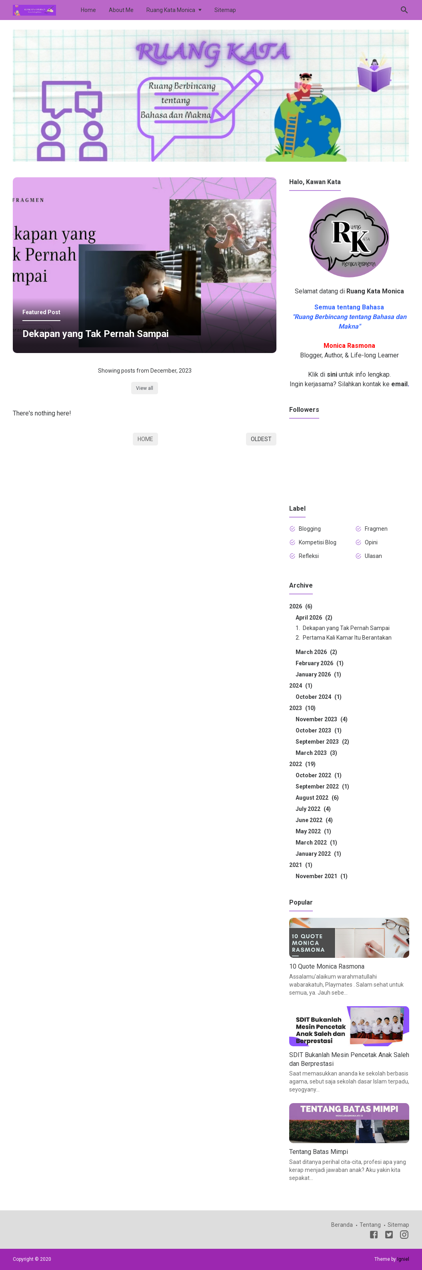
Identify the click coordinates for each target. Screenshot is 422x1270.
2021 (300, 865)
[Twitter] (389, 1236)
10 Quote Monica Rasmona (326, 966)
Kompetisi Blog (317, 542)
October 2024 (319, 697)
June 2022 (314, 820)
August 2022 (317, 798)
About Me (121, 10)
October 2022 (319, 775)
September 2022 (322, 786)
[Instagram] (404, 1236)
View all (144, 388)
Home (88, 10)
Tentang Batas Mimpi (318, 1152)
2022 (302, 764)
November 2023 (322, 719)
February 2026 (320, 663)
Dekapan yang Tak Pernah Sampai (95, 333)
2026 (300, 606)
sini (332, 374)
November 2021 (322, 876)
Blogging (310, 529)
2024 (300, 685)
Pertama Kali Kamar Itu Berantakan (347, 637)
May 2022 (313, 831)
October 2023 (319, 730)
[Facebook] (374, 1236)
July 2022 (313, 809)
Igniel (403, 1259)
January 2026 (318, 674)
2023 (302, 708)
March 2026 (316, 652)
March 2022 (316, 842)
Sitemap (225, 10)
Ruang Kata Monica (170, 10)
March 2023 (316, 753)
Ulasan (373, 556)
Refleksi (309, 556)
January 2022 (318, 854)
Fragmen (376, 529)
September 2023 (322, 741)
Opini (371, 542)
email (399, 384)
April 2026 (314, 617)
